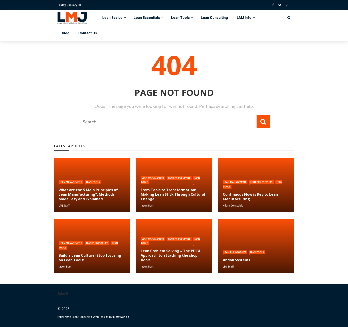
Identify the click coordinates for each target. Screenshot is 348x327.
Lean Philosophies (179, 177)
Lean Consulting (214, 18)
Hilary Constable (233, 205)
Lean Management (71, 182)
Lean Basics (112, 18)
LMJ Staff (64, 205)
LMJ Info (244, 18)
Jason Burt (147, 205)
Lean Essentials (147, 18)
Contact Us (87, 33)
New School (121, 317)
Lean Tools (180, 18)
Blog (65, 33)
